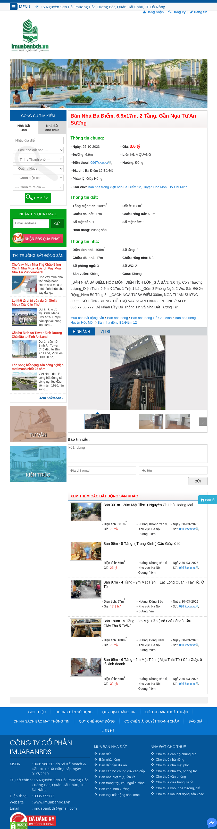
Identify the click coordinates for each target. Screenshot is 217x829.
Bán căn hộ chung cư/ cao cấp (122, 771)
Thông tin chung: (87, 138)
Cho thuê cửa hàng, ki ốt (174, 782)
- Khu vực (78, 187)
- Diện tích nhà (82, 250)
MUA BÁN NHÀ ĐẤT (110, 747)
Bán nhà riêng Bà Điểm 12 (117, 322)
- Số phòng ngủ (83, 266)
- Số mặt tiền (81, 222)
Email (14, 808)
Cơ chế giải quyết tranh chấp (151, 721)
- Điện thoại (80, 163)
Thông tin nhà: (85, 241)
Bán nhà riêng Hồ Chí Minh (151, 318)
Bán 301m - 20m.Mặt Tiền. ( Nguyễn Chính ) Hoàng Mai (148, 505)
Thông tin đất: (84, 197)
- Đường (77, 155)
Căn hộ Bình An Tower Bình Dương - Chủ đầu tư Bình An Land (38, 335)
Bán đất (105, 754)
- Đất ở (125, 206)
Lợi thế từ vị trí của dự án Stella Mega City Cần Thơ (34, 302)
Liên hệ (108, 731)
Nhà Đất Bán (24, 128)
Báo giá (195, 721)
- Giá (124, 147)
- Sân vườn (79, 274)
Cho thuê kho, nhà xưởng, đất (178, 788)
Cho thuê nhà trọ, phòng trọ (176, 771)
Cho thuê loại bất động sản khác (180, 794)
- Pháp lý (78, 178)
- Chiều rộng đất (133, 214)
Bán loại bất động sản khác (119, 795)
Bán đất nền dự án (113, 765)
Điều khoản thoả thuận (166, 712)
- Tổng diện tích (83, 206)
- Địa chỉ (77, 171)
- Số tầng (127, 250)
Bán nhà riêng (117, 318)
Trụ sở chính (21, 779)
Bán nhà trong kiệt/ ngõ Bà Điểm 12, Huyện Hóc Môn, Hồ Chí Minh (137, 187)
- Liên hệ (127, 155)
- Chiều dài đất (82, 214)
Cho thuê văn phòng (171, 776)
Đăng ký (177, 12)
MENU (20, 6)
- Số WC (126, 266)
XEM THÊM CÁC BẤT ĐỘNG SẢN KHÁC (104, 496)
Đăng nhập (153, 12)
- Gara (125, 274)
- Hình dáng (80, 230)
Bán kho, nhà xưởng (114, 789)
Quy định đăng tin (119, 712)
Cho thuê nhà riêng (170, 759)
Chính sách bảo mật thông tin (41, 721)
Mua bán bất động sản (87, 318)
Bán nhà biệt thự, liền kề (117, 777)
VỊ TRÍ (105, 332)
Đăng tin (198, 12)
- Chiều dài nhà (83, 258)
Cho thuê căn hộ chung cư (176, 754)
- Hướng (126, 163)
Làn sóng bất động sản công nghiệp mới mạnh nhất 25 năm (37, 367)
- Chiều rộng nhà (133, 258)
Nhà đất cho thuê (52, 128)
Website (17, 802)
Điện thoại (19, 795)
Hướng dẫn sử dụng (74, 712)
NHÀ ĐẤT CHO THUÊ (168, 747)
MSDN (15, 763)
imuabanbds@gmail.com (55, 808)
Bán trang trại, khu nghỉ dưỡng (122, 783)
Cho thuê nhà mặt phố (172, 765)
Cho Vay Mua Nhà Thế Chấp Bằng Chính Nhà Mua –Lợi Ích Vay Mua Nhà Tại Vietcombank (36, 268)
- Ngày (76, 147)
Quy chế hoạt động (97, 721)
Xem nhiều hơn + (51, 398)
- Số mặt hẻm (130, 222)
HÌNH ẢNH (81, 332)
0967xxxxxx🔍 (101, 163)
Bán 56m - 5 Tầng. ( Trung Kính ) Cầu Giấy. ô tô (142, 543)
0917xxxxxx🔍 (189, 529)
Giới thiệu (37, 712)
